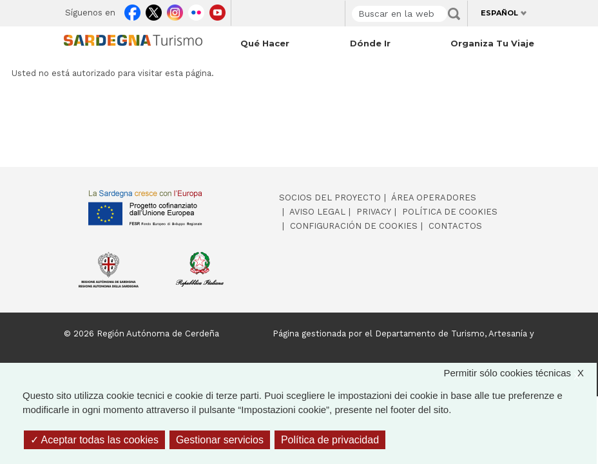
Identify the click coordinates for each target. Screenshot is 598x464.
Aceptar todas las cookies (94, 439)
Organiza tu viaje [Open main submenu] (492, 43)
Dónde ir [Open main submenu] (370, 43)
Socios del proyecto (330, 197)
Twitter (154, 10)
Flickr (196, 10)
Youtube (217, 10)
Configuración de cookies (354, 226)
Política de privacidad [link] (330, 439)
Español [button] (499, 12)
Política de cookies (449, 212)
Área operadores (433, 197)
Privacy (373, 212)
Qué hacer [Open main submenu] (264, 43)
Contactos (455, 226)
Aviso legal (317, 212)
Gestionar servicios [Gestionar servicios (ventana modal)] (220, 439)
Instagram (175, 10)
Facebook (132, 10)
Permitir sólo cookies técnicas (520, 373)
